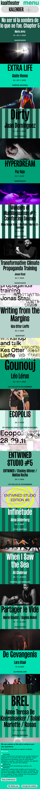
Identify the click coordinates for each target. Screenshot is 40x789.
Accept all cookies (29, 786)
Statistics (6, 768)
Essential (6, 755)
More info (4, 751)
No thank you (13, 786)
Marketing (6, 765)
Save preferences (9, 780)
